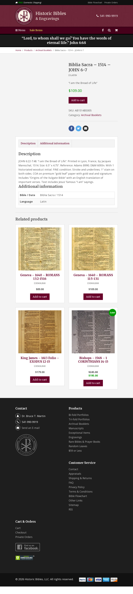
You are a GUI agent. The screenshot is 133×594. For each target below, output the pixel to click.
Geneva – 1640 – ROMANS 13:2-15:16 (40, 284)
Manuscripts (76, 435)
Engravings (75, 444)
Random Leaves (78, 453)
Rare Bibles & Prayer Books (85, 449)
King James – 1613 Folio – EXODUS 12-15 (40, 367)
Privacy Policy (77, 494)
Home (18, 50)
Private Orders (111, 2)
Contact (74, 476)
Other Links (76, 508)
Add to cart (78, 100)
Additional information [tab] (55, 150)
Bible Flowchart (95, 2)
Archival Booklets (44, 50)
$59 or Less (76, 458)
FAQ (71, 490)
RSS (71, 517)
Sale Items (36, 30)
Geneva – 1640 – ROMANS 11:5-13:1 (93, 284)
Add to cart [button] (40, 304)
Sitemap (74, 512)
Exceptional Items (80, 440)
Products (28, 50)
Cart (18, 535)
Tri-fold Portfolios (80, 427)
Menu (20, 30)
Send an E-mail (31, 435)
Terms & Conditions (81, 499)
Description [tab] (28, 150)
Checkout (21, 540)
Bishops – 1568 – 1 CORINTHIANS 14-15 (93, 367)
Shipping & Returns (81, 485)
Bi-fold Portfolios (79, 422)
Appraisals (75, 481)
